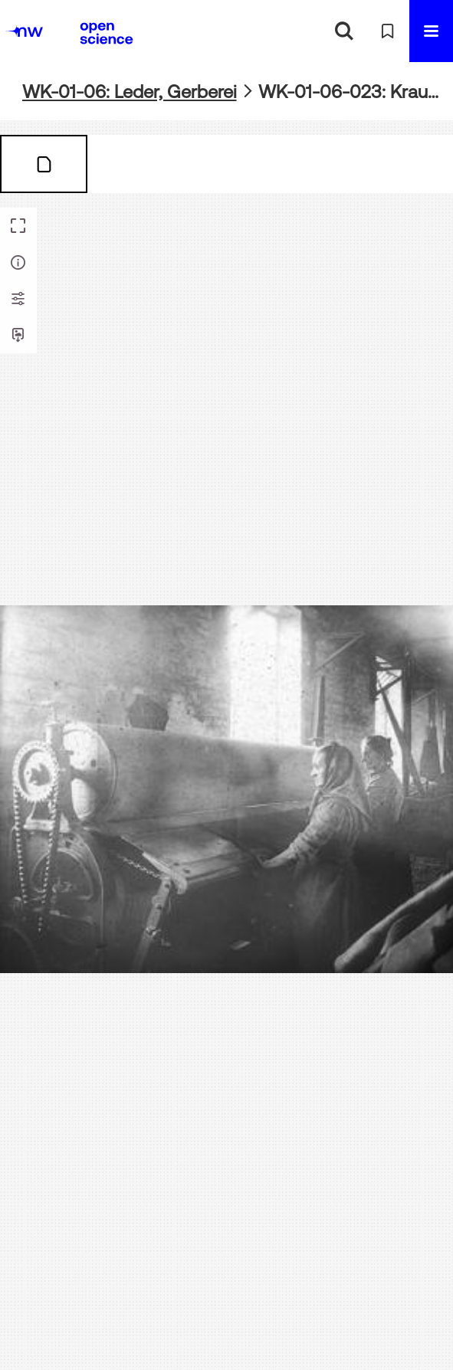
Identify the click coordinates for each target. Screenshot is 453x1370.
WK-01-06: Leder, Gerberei (129, 91)
